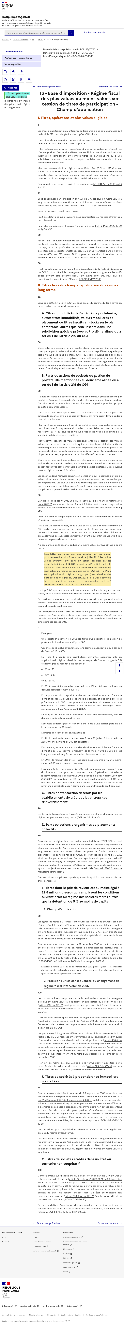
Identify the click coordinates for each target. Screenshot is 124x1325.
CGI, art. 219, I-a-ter (59, 254)
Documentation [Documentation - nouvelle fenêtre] (39, 1246)
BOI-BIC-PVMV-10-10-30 (93, 257)
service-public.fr (28, 1306)
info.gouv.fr (8, 1306)
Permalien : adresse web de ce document (21, 72)
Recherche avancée (94, 32)
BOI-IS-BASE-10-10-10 (58, 171)
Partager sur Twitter (13, 80)
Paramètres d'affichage (98, 1315)
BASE (40, 39)
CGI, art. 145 (105, 168)
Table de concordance (42, 1242)
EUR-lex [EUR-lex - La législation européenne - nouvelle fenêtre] (66, 1258)
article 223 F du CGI (98, 1066)
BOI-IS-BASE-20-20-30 (53, 844)
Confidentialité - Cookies (71, 1315)
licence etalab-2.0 (60, 1321)
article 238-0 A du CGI (78, 1196)
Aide (4, 1237)
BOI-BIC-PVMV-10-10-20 (61, 257)
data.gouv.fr (73, 1306)
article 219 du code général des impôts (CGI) (66, 134)
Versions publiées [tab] (13, 64)
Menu (120, 4)
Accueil (5, 39)
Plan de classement (20, 39)
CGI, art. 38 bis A (87, 817)
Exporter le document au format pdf (5, 72)
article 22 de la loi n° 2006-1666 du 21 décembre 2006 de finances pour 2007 (80, 959)
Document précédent (48, 86)
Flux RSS (36, 1237)
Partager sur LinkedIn (21, 80)
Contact (5, 1242)
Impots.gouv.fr (69, 1267)
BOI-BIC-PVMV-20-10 (90, 279)
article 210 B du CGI (64, 1043)
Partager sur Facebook (5, 80)
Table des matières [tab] (14, 51)
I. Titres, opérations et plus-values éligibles (18, 95)
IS (33, 39)
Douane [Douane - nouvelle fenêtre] (66, 1253)
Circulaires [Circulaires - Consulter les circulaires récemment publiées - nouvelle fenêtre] (67, 1249)
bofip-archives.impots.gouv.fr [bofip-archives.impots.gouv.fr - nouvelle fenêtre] (45, 1251)
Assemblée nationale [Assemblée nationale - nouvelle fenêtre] (71, 1237)
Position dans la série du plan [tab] (19, 57)
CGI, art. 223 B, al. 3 (83, 577)
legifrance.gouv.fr (51, 1306)
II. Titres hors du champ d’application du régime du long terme (17, 104)
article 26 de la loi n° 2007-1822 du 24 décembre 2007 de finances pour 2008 (80, 1098)
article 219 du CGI (80, 205)
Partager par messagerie (29, 80)
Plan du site (52, 1315)
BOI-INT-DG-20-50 (75, 1199)
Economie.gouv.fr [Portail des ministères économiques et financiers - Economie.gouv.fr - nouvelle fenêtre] (70, 1262)
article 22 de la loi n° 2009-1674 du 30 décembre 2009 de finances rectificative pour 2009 (80, 1180)
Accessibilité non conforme (13, 1315)
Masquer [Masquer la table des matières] (12, 87)
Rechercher (71, 33)
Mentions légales (36, 1315)
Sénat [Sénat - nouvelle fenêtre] (65, 1272)
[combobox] (36, 33)
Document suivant (108, 86)
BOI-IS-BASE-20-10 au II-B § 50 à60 (67, 1212)
